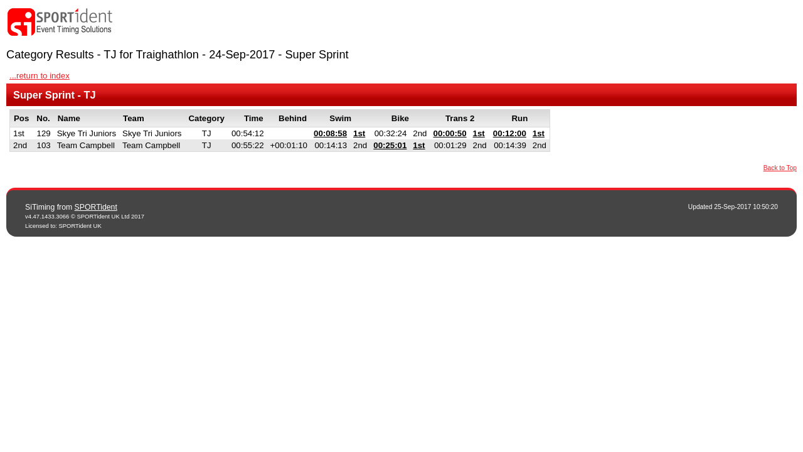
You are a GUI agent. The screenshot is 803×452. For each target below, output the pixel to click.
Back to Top (780, 167)
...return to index (39, 75)
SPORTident (96, 207)
